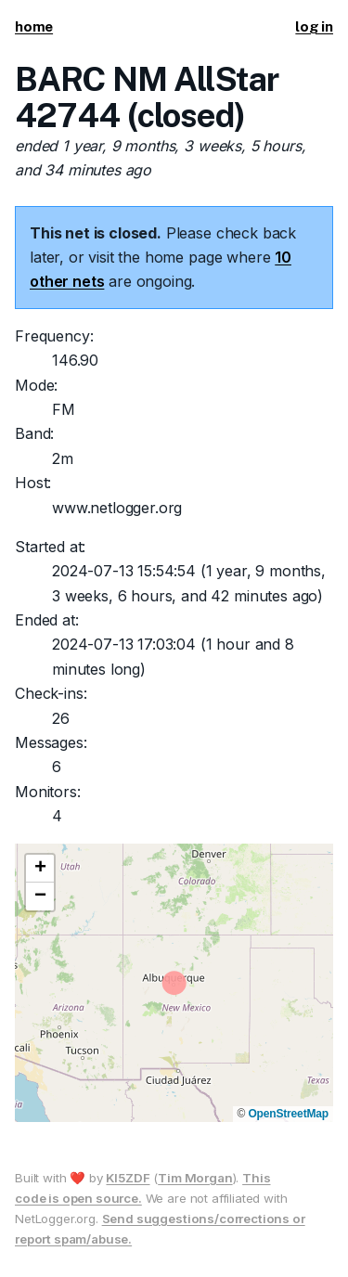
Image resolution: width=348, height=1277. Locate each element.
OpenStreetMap (288, 1113)
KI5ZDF (127, 1177)
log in (314, 26)
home (34, 26)
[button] (40, 869)
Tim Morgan (195, 1177)
